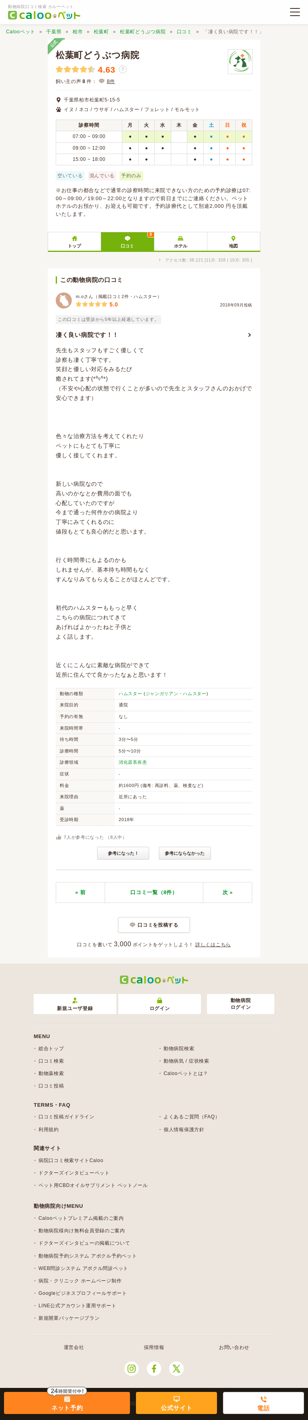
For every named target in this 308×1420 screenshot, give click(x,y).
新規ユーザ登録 (75, 1005)
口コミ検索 (51, 1061)
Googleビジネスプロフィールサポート (82, 1293)
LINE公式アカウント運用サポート (77, 1305)
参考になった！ (123, 853)
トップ (74, 245)
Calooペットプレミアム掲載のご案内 (81, 1218)
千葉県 (53, 31)
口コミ (184, 31)
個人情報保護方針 (184, 1129)
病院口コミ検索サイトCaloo (70, 1160)
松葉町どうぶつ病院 (143, 31)
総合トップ (51, 1048)
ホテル (180, 245)
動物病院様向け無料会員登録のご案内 (81, 1230)
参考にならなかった (185, 853)
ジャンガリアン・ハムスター (176, 693)
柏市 (78, 31)
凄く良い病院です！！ (87, 334)
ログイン (160, 1005)
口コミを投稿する (158, 925)
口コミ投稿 (51, 1086)
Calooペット (20, 31)
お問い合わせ (234, 1347)
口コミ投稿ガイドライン (66, 1117)
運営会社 (74, 1347)
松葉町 (101, 31)
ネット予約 (67, 1407)
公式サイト (176, 1407)
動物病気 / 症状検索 (186, 1061)
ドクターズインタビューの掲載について (84, 1243)
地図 (233, 245)
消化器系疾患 (133, 762)
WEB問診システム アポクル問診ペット (83, 1268)
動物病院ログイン (241, 1004)
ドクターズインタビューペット (74, 1173)
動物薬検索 (51, 1073)
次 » (228, 892)
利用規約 (48, 1129)
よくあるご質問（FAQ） (192, 1117)
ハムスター (130, 693)
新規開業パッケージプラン (68, 1318)
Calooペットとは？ (186, 1073)
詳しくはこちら (213, 944)
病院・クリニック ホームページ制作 (80, 1281)
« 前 (80, 892)
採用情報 (154, 1347)
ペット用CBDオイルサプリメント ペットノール (93, 1185)
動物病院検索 (179, 1048)
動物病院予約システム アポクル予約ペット (87, 1256)
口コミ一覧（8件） (154, 892)
